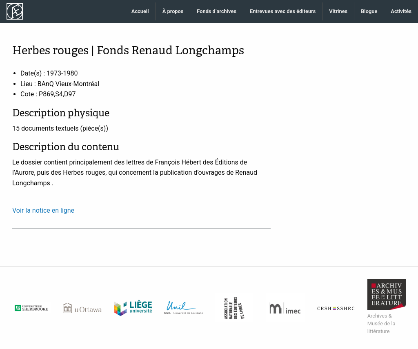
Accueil (140, 11)
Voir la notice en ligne (43, 210)
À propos (173, 11)
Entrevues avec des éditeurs (283, 11)
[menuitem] (140, 11)
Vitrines (338, 11)
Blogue (369, 11)
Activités (401, 11)
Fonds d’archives (216, 11)
